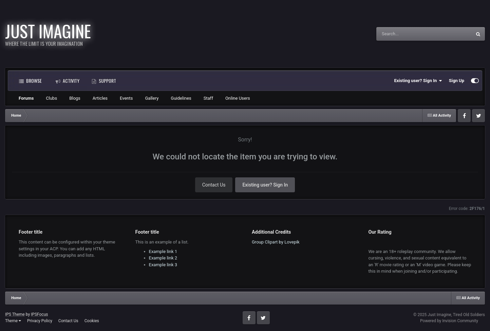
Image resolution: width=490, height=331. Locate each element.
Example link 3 (163, 264)
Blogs (74, 98)
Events (126, 98)
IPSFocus (39, 314)
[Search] (406, 34)
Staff (208, 98)
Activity (68, 81)
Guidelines (181, 98)
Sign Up (456, 80)
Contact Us (214, 185)
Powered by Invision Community (449, 320)
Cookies (91, 320)
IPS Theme (15, 314)
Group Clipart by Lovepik (276, 242)
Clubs (51, 98)
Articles (100, 98)
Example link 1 (163, 251)
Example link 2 (163, 257)
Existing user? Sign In (418, 81)
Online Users (237, 98)
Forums (26, 98)
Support (104, 81)
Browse (30, 81)
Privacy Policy (39, 320)
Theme (13, 320)
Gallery (152, 98)
